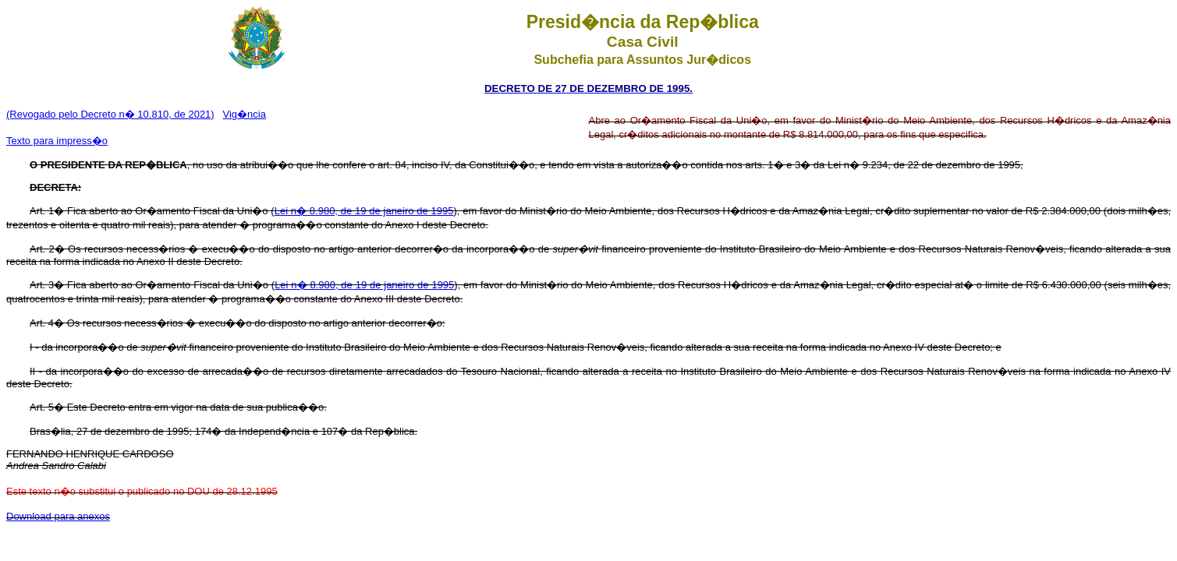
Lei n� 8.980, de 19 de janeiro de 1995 (364, 211)
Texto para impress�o (57, 140)
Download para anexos (58, 516)
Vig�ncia (244, 114)
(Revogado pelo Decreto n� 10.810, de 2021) (110, 114)
